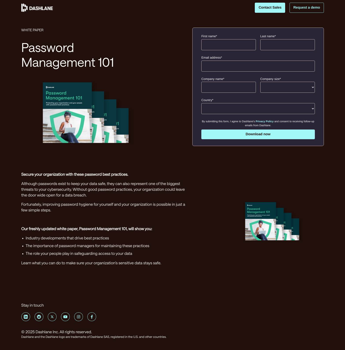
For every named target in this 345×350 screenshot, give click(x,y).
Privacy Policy (264, 121)
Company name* (212, 79)
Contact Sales (270, 7)
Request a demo (306, 7)
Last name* (268, 36)
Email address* (211, 57)
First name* (209, 36)
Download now (258, 134)
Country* (207, 100)
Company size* (270, 79)
